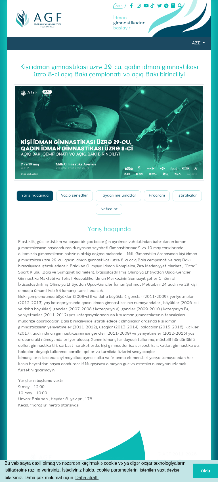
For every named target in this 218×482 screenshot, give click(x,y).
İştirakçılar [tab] (187, 195)
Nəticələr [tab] (109, 209)
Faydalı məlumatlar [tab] (118, 195)
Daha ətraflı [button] (86, 477)
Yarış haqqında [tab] (35, 195)
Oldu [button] (205, 471)
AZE (197, 43)
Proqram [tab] (157, 195)
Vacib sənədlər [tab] (74, 195)
